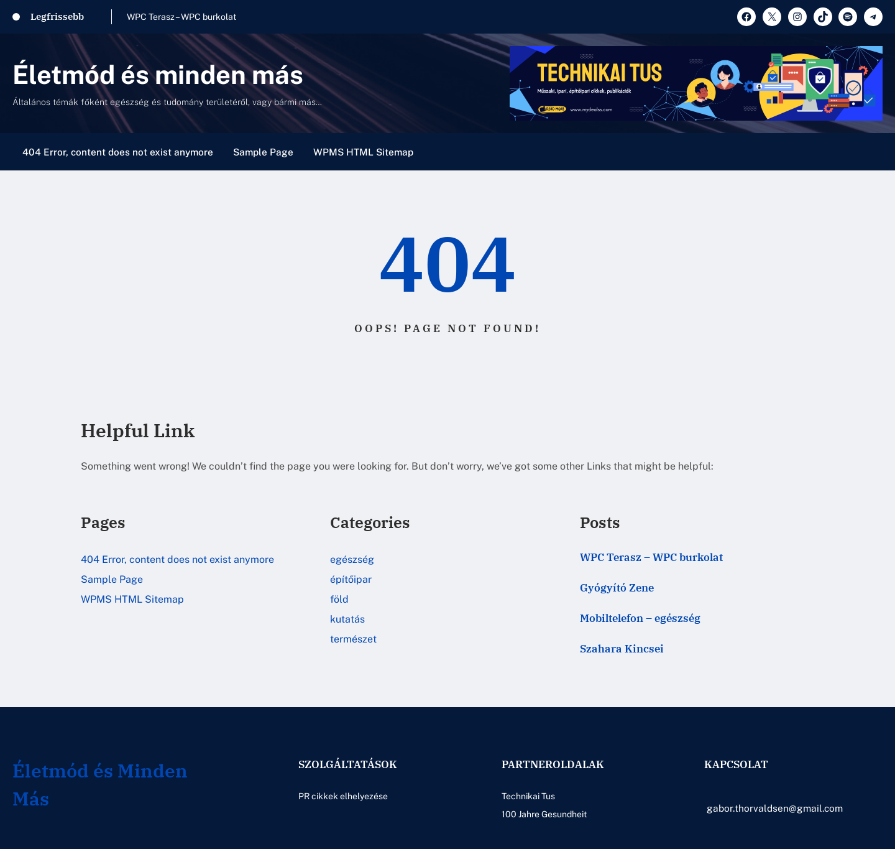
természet (353, 639)
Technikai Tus (528, 796)
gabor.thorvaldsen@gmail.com (775, 808)
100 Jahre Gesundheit (544, 814)
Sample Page (263, 151)
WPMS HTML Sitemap (363, 151)
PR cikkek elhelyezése (343, 796)
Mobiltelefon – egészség (640, 618)
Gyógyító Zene (617, 588)
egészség (352, 559)
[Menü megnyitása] (875, 151)
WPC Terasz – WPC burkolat (181, 17)
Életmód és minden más (157, 74)
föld (339, 599)
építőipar (351, 579)
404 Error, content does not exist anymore (117, 151)
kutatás (347, 619)
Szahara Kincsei (622, 649)
